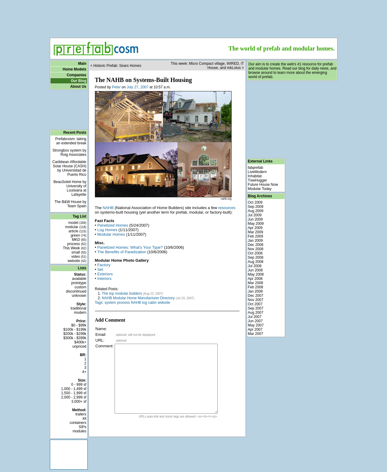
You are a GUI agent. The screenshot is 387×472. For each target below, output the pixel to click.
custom (80, 287)
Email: (101, 334)
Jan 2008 (255, 291)
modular (75, 227)
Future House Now (263, 184)
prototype (78, 283)
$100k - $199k (74, 329)
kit (84, 418)
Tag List (79, 216)
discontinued (76, 291)
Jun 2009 (255, 219)
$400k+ (80, 342)
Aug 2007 (255, 312)
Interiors (104, 278)
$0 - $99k (78, 325)
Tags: (99, 302)
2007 (144, 87)
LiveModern (257, 172)
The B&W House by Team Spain (70, 204)
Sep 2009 (255, 207)
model (77, 223)
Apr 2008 (255, 279)
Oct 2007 (255, 304)
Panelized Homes (112, 225)
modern (80, 312)
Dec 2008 (255, 245)
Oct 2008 (255, 253)
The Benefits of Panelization (121, 252)
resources (227, 207)
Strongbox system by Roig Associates (69, 152)
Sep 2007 (255, 308)
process (76, 244)
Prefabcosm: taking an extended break (70, 141)
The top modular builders (122, 293)
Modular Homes (111, 234)
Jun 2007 (255, 321)
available (79, 279)
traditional (78, 308)
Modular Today (260, 189)
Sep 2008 (255, 257)
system (110, 302)
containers (78, 423)
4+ (84, 372)
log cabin (149, 302)
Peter (116, 87)
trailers (80, 414)
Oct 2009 (255, 202)
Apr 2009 (255, 228)
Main (82, 63)
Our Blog (78, 81)
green (78, 235)
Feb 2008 (255, 287)
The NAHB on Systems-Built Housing (143, 80)
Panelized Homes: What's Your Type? (130, 247)
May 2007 (256, 325)
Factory (103, 265)
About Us (78, 86)
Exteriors (105, 274)
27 (136, 87)
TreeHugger (257, 180)
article (77, 231)
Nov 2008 (255, 249)
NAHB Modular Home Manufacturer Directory (138, 298)
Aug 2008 (255, 262)
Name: (101, 328)
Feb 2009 (255, 236)
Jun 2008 (255, 270)
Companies (76, 75)
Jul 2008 (255, 266)
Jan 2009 (255, 240)
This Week (74, 248)
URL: (100, 340)
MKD (79, 240)
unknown (79, 295)
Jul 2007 (255, 317)
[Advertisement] (193, 17)
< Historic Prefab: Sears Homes (115, 66)
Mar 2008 (255, 283)
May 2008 (256, 274)
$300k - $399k (74, 338)
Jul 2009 (255, 215)
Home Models (74, 69)
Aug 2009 (255, 211)
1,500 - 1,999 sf (73, 393)
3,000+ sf (78, 401)
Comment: (105, 346)
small (78, 252)
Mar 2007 (255, 334)
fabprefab (255, 168)
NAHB (108, 207)
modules (79, 431)
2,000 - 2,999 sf (73, 397)
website (77, 261)
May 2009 (256, 223)
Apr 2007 (255, 329)
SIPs (82, 427)
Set (100, 269)
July (130, 87)
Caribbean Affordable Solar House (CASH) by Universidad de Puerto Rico (69, 168)
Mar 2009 (255, 232)
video (78, 256)
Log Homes (107, 230)
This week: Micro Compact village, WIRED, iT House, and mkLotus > (207, 65)
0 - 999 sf (78, 384)
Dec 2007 (255, 295)
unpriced (79, 346)
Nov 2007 (255, 300)
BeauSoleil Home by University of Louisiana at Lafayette (70, 188)
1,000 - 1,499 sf (73, 389)
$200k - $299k (74, 334)
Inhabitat (255, 176)
